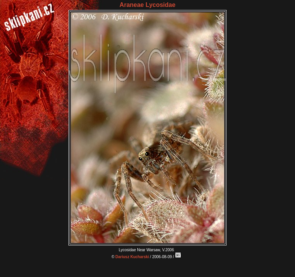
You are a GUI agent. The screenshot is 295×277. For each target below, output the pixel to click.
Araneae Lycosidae (147, 5)
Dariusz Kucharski (132, 257)
